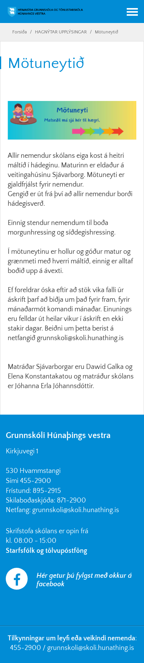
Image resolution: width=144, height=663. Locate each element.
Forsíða (19, 32)
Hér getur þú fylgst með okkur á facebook (84, 580)
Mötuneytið (106, 32)
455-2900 (35, 481)
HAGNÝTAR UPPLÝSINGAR (61, 32)
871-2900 (71, 500)
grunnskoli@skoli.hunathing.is (75, 510)
